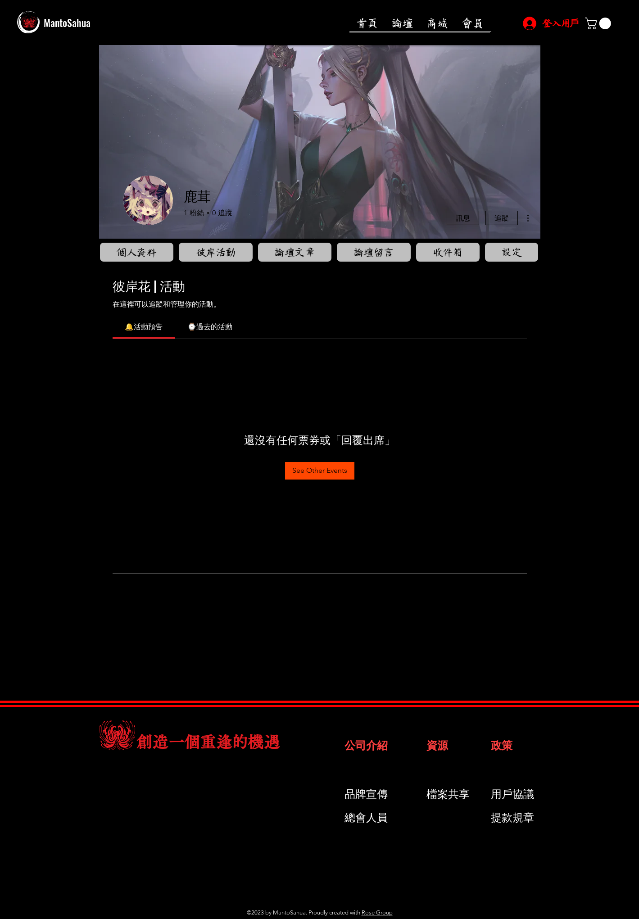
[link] (144, 326)
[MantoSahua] (99, 23)
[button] (599, 23)
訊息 (463, 218)
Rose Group (377, 912)
